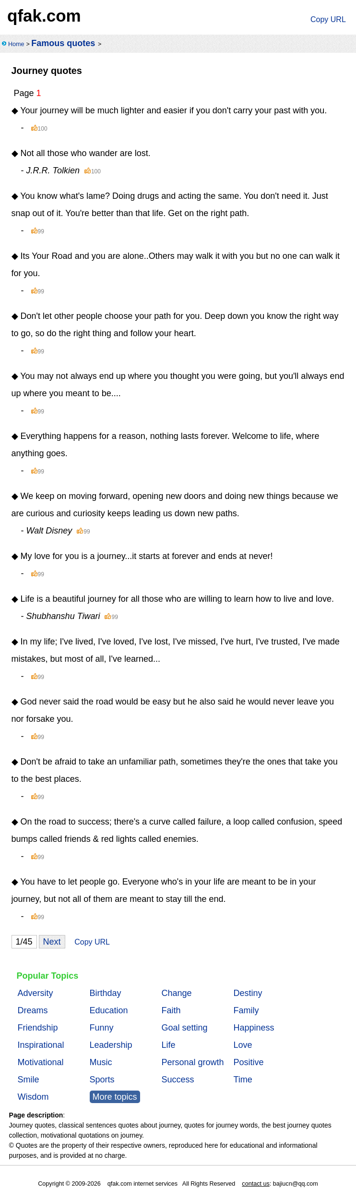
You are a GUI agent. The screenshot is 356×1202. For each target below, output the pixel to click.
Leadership (111, 1045)
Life (169, 1045)
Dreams (33, 1010)
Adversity (35, 993)
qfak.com (44, 15)
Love (243, 1045)
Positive (249, 1062)
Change (177, 993)
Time (243, 1079)
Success (178, 1079)
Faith (171, 1010)
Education (109, 1010)
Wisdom (33, 1097)
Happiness (254, 1027)
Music (101, 1062)
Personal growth (193, 1062)
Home (16, 44)
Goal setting (185, 1027)
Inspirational (41, 1045)
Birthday (105, 993)
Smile (28, 1079)
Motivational (41, 1062)
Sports (102, 1079)
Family (246, 1010)
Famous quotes (63, 43)
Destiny (248, 993)
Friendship (38, 1027)
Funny (102, 1027)
